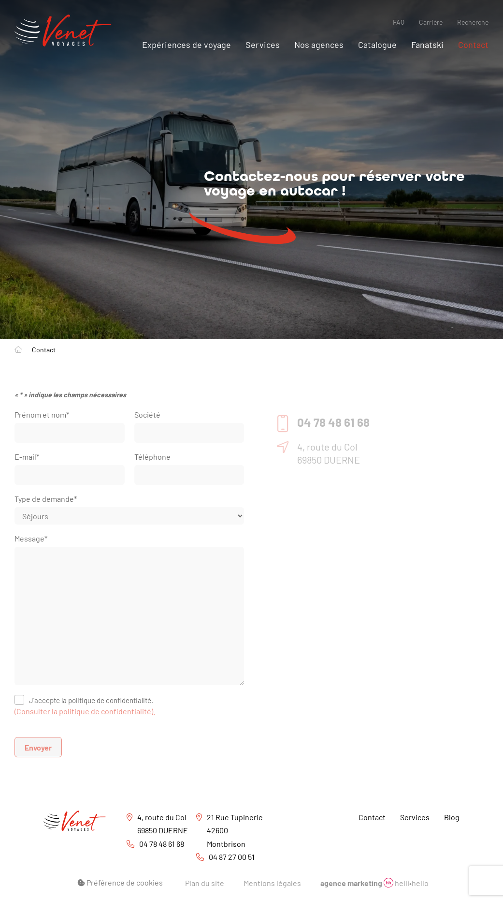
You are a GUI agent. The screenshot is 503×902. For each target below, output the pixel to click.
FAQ (398, 21)
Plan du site (204, 883)
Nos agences (319, 44)
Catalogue (377, 44)
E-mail (26, 456)
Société (147, 414)
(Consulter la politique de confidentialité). (84, 711)
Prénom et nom (41, 414)
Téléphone (152, 456)
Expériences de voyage (186, 44)
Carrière (431, 21)
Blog (452, 817)
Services (262, 44)
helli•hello (374, 882)
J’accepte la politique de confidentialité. (91, 700)
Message (30, 538)
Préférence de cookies (120, 882)
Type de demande (45, 498)
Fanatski (427, 44)
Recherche (473, 21)
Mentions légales (272, 883)
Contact (473, 44)
